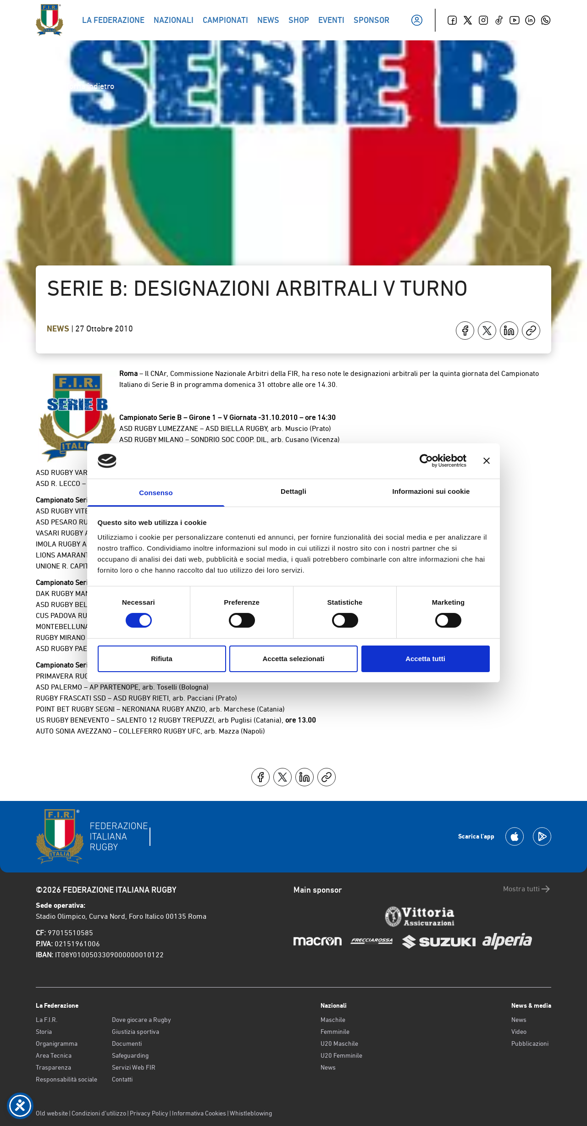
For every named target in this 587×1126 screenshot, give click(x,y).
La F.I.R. (46, 1019)
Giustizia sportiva (135, 1031)
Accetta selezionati (293, 658)
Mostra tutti (527, 888)
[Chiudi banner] (486, 461)
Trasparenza (53, 1067)
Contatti (122, 1079)
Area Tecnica (54, 1055)
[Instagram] (483, 20)
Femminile (335, 1031)
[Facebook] (452, 20)
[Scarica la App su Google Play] (542, 836)
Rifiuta (161, 658)
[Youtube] (514, 20)
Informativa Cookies (199, 1113)
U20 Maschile (339, 1043)
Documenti (127, 1043)
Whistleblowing (251, 1113)
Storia (44, 1031)
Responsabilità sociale (66, 1079)
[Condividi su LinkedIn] (509, 330)
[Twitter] (467, 20)
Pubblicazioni (529, 1043)
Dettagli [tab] (293, 491)
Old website (52, 1113)
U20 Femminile (341, 1055)
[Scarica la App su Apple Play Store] (514, 836)
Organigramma (57, 1043)
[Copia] (531, 330)
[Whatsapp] (545, 20)
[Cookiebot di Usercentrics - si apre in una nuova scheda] (426, 461)
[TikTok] (498, 20)
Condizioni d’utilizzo (99, 1113)
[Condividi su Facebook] (465, 330)
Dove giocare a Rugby (141, 1019)
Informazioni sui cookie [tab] (431, 491)
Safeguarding (130, 1055)
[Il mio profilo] (417, 20)
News (59, 329)
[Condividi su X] (487, 330)
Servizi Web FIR (133, 1067)
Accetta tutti (425, 658)
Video (518, 1031)
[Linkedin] (530, 20)
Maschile (333, 1019)
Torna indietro (82, 86)
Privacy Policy (149, 1113)
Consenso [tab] (155, 493)
